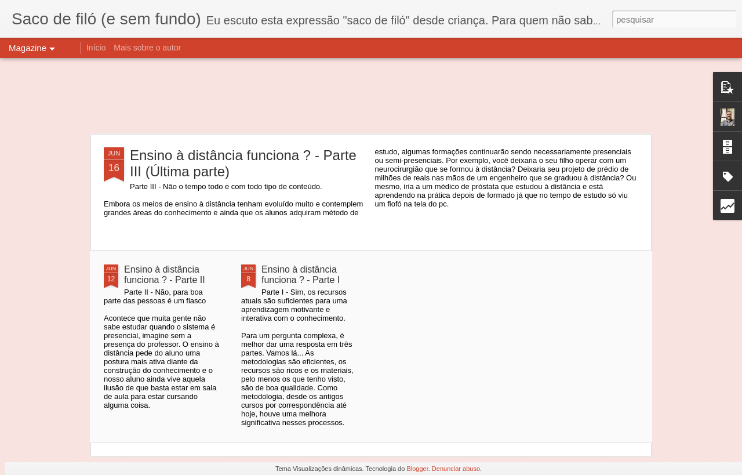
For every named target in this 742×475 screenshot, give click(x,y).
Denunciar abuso (456, 468)
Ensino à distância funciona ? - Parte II (164, 274)
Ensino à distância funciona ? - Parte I (300, 274)
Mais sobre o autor (147, 47)
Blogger (417, 468)
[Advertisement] (371, 96)
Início (96, 47)
